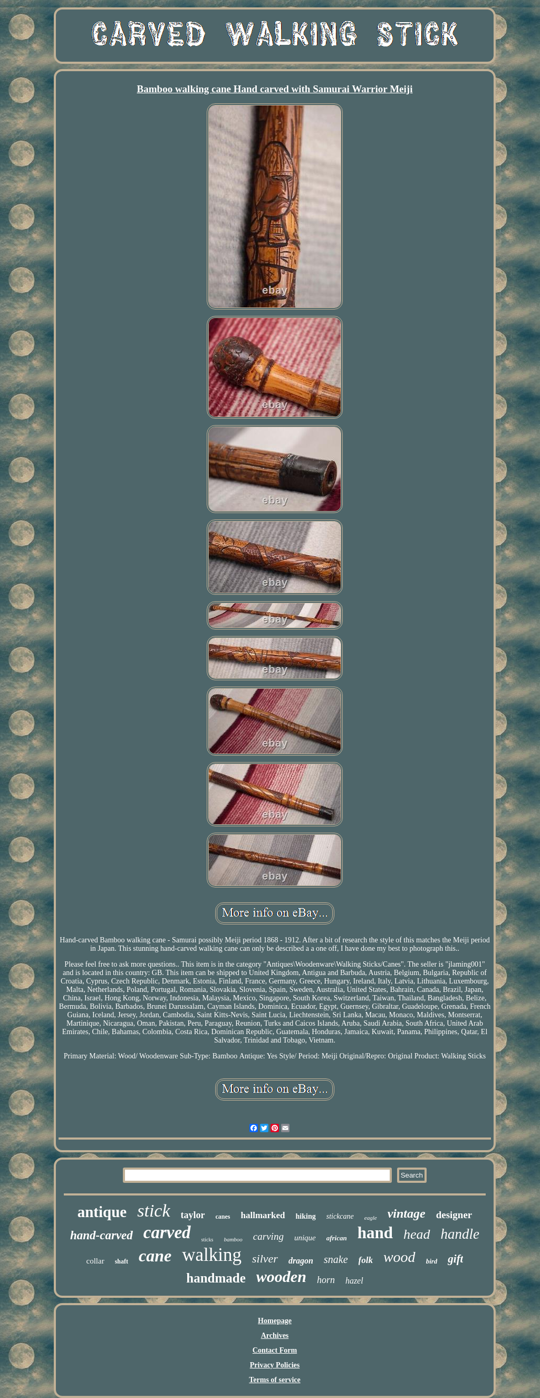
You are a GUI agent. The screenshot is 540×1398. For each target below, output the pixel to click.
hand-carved (101, 1235)
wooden (281, 1276)
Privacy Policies (275, 1365)
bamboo (233, 1239)
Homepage (275, 1321)
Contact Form (275, 1350)
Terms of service (274, 1380)
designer (454, 1214)
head (416, 1234)
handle (460, 1234)
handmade (216, 1278)
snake (336, 1259)
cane (155, 1255)
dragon (300, 1260)
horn (326, 1280)
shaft (121, 1261)
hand (375, 1232)
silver (265, 1258)
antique (102, 1211)
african (336, 1238)
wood (399, 1257)
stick (153, 1210)
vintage (407, 1213)
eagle (370, 1217)
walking (212, 1255)
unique (305, 1237)
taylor (193, 1215)
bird (432, 1261)
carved (167, 1232)
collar (95, 1261)
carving (268, 1236)
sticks (207, 1239)
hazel (354, 1280)
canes (223, 1216)
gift (455, 1258)
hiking (306, 1216)
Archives (275, 1335)
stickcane (340, 1216)
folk (366, 1260)
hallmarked (263, 1215)
